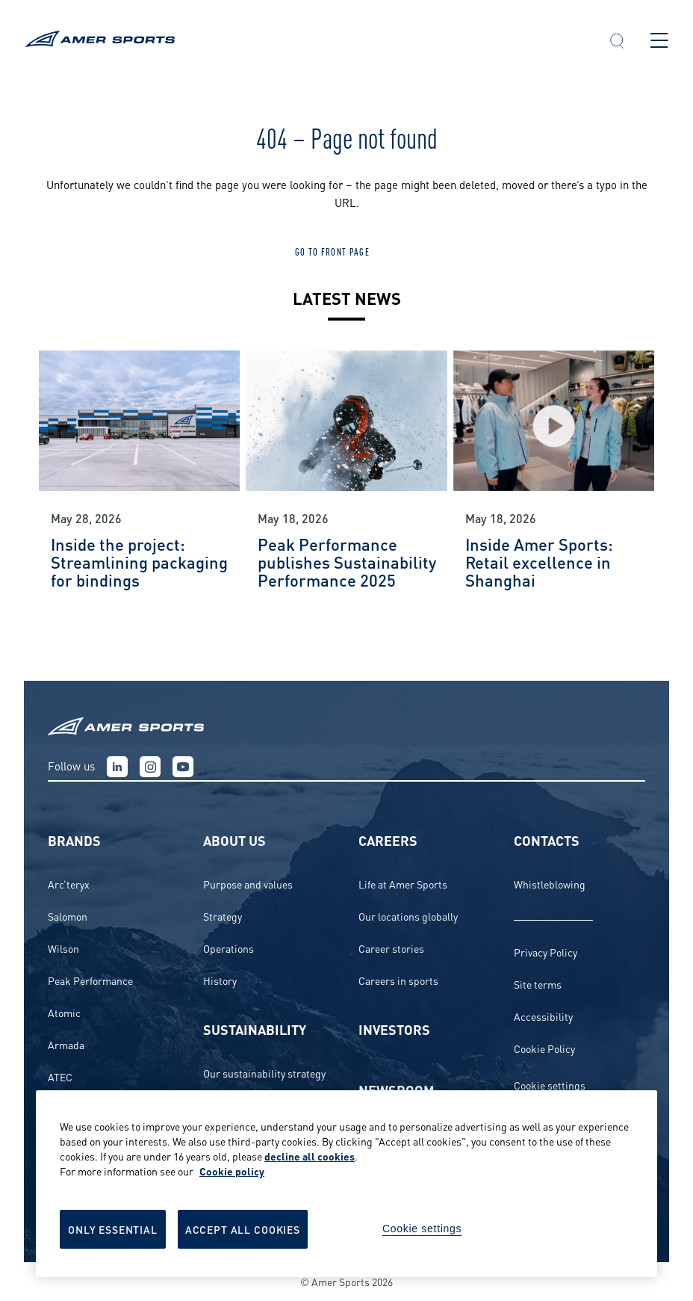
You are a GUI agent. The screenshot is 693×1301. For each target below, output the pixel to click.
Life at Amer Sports (402, 883)
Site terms (538, 983)
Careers (387, 839)
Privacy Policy (545, 951)
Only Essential (113, 1228)
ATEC (60, 1076)
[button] (616, 43)
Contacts (546, 839)
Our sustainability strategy (264, 1072)
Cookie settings (549, 1084)
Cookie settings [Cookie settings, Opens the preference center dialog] (422, 1228)
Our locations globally (408, 915)
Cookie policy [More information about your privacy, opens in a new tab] (231, 1170)
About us (234, 839)
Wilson (63, 948)
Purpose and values (248, 883)
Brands (74, 839)
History (220, 980)
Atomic (64, 1012)
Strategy (222, 915)
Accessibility (543, 1016)
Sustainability (254, 1028)
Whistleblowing (549, 883)
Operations (228, 948)
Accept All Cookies (242, 1228)
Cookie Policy (544, 1048)
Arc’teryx (69, 883)
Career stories (391, 948)
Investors (394, 1028)
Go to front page (332, 251)
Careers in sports (398, 980)
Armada (66, 1044)
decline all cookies (309, 1155)
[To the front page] (303, 41)
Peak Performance (90, 980)
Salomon (67, 915)
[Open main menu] (659, 40)
